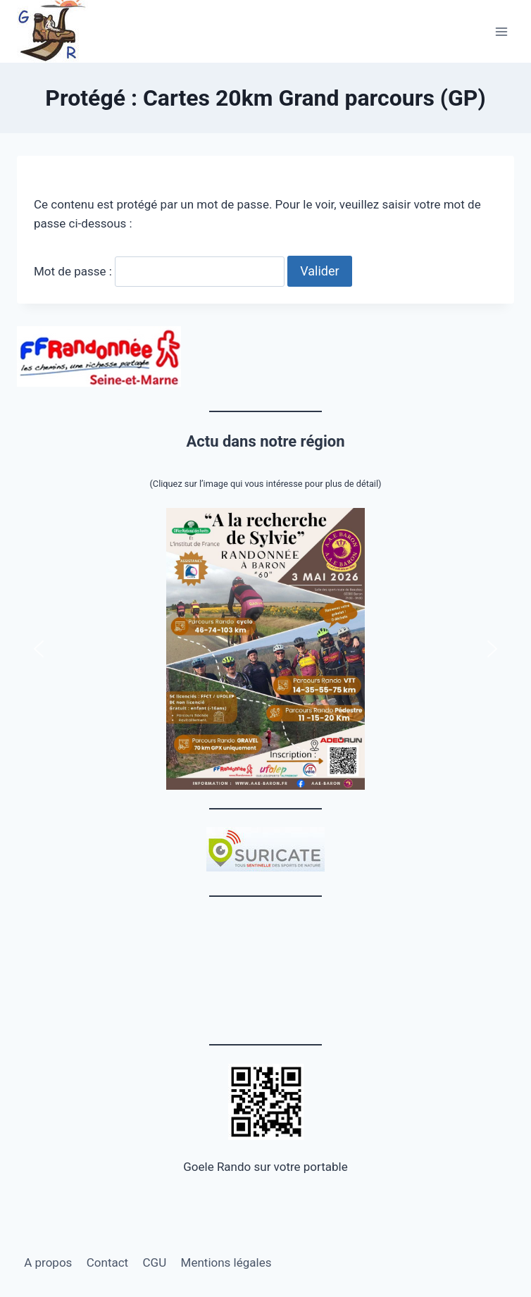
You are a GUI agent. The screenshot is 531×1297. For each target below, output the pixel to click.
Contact (107, 1262)
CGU (155, 1262)
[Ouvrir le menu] (501, 31)
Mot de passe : (159, 271)
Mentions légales (226, 1262)
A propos (48, 1262)
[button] (265, 649)
